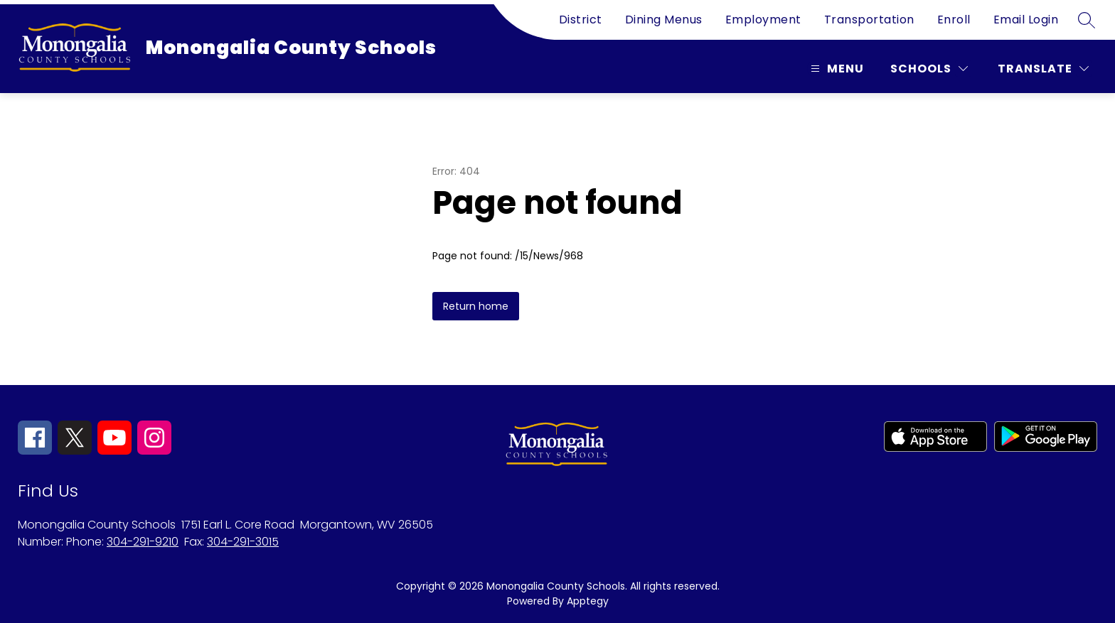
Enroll (954, 19)
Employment (763, 19)
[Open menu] (835, 68)
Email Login (1026, 19)
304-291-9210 (142, 541)
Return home (475, 306)
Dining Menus (664, 19)
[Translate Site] (1043, 68)
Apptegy (588, 601)
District (580, 19)
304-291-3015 (243, 541)
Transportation (869, 19)
